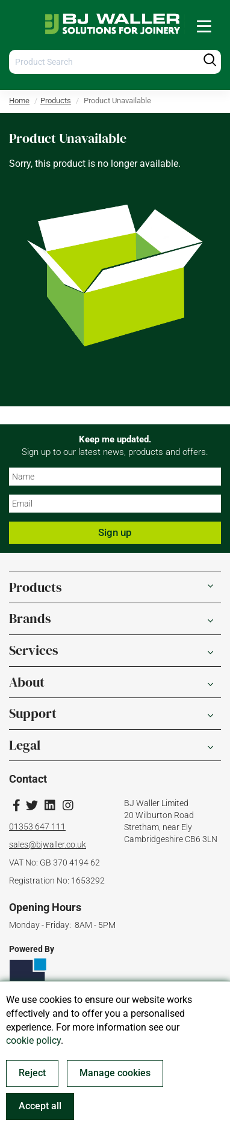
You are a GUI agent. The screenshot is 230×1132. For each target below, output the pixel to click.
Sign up (115, 532)
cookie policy (33, 1040)
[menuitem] (204, 26)
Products (55, 100)
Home (19, 100)
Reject (32, 1073)
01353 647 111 (37, 826)
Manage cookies (115, 1073)
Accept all (40, 1106)
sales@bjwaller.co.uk (47, 844)
